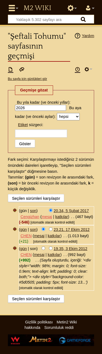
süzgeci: (30, 125)
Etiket (23, 125)
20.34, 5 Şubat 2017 (71, 211)
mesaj (47, 217)
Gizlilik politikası (39, 322)
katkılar (61, 217)
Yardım (88, 36)
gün (23, 229)
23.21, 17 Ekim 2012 (71, 229)
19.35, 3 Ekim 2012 (70, 248)
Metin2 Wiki (37, 8)
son (33, 211)
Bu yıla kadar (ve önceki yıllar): (43, 102)
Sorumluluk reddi (59, 327)
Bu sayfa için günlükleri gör (27, 79)
